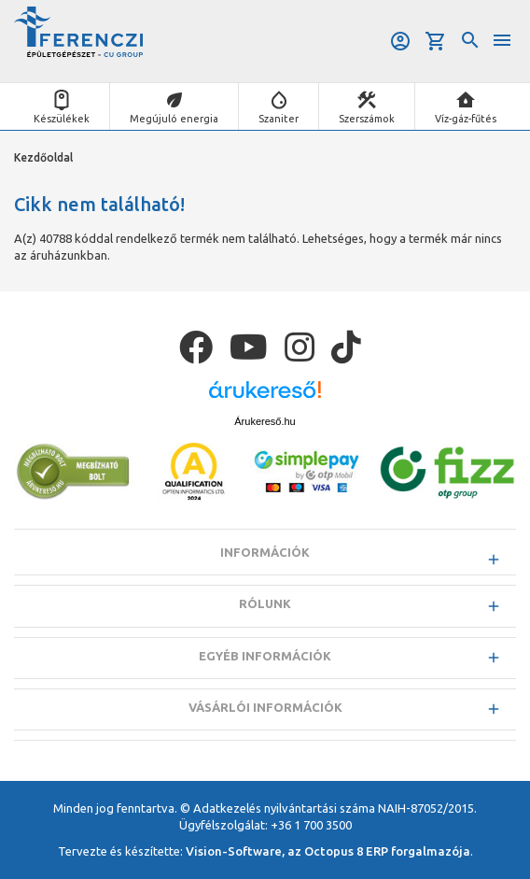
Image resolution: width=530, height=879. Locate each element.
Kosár (436, 41)
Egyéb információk (265, 655)
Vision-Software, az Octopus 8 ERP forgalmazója (328, 851)
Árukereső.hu (264, 421)
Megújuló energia (174, 118)
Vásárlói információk (265, 707)
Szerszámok (367, 118)
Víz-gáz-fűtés (465, 118)
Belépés (400, 41)
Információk (265, 552)
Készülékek (62, 118)
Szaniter (278, 118)
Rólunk (265, 603)
